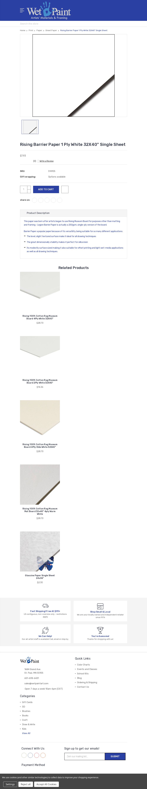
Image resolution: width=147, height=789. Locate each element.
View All (26, 733)
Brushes (26, 711)
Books (25, 715)
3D (23, 706)
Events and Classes (87, 669)
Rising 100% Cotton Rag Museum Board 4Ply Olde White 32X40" (40, 445)
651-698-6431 (31, 678)
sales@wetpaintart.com (36, 683)
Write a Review (47, 161)
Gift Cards (27, 702)
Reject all (26, 784)
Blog (79, 678)
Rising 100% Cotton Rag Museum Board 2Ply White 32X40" (40, 381)
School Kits (83, 673)
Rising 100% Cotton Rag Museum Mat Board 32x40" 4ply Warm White (40, 511)
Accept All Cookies (46, 784)
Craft (25, 720)
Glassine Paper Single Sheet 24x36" (40, 576)
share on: (25, 200)
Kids (24, 729)
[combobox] (73, 24)
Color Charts (83, 664)
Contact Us (83, 687)
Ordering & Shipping (87, 682)
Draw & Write (28, 724)
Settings (10, 784)
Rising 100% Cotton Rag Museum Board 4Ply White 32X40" (40, 317)
